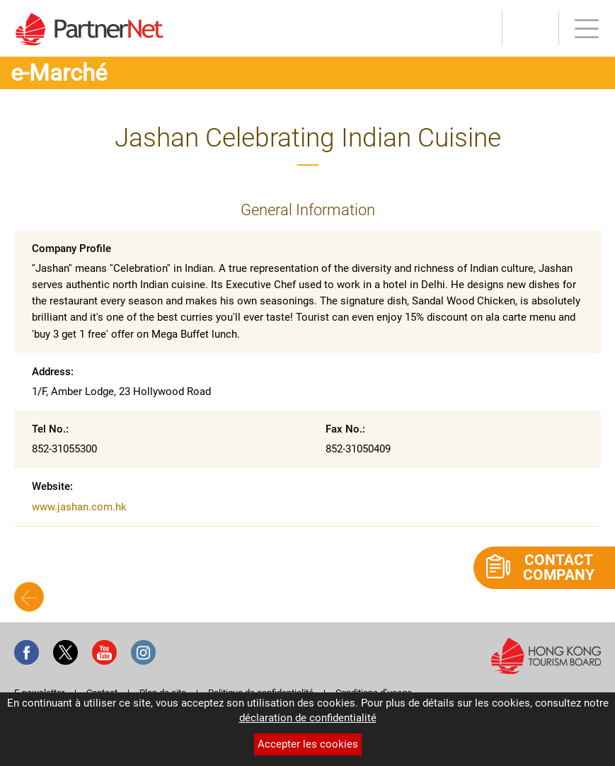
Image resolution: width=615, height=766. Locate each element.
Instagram (143, 652)
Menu (578, 28)
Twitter (65, 652)
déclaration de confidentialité (308, 717)
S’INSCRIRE (473, 28)
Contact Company (558, 567)
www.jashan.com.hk (79, 507)
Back (29, 597)
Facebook (26, 652)
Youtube (104, 652)
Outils (530, 28)
